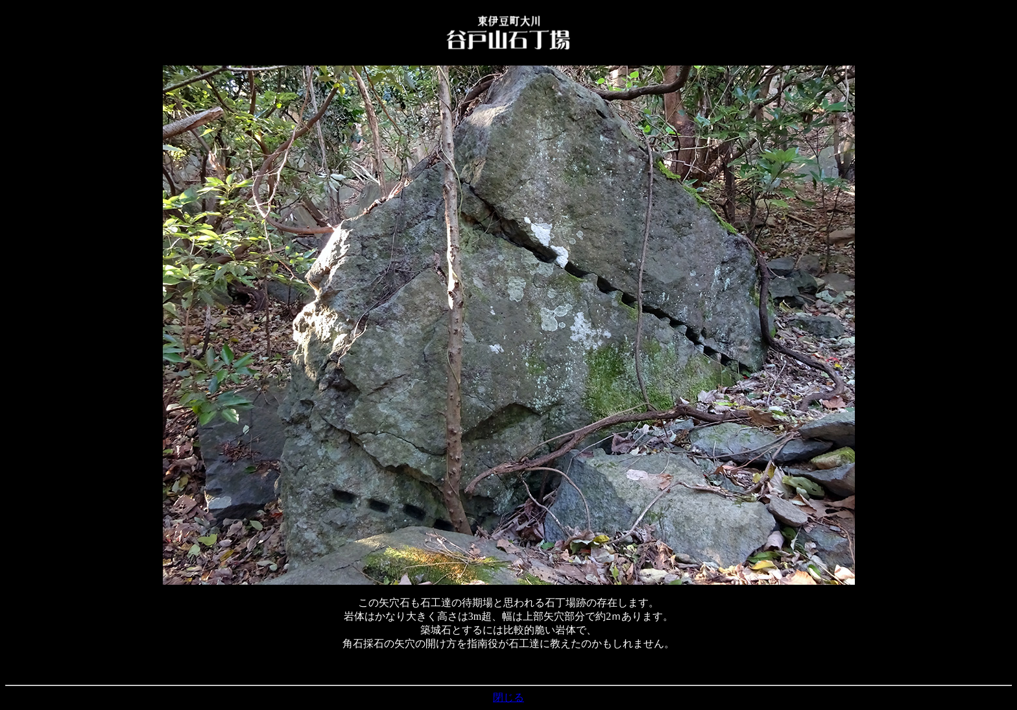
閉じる (508, 697)
